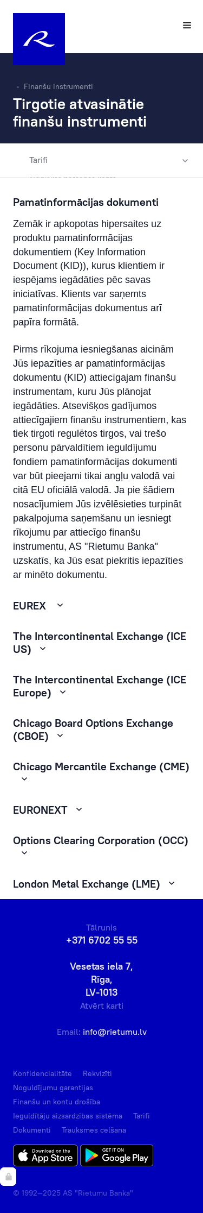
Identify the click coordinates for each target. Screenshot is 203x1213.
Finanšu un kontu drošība (56, 1102)
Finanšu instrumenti (58, 86)
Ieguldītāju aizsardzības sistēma (67, 1116)
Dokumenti (32, 1130)
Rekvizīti (97, 1073)
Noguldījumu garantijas (53, 1087)
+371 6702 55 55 (101, 940)
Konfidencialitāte (42, 1073)
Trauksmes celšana (94, 1130)
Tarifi (30, 160)
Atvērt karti (101, 1005)
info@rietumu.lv (115, 1031)
